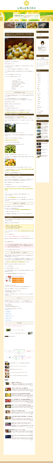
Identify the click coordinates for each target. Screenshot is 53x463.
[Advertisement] (13, 341)
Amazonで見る (15, 278)
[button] (19, 352)
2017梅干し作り (8, 308)
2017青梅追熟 (8, 310)
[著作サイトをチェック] (15, 356)
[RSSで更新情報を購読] (23, 356)
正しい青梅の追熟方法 (16, 85)
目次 (18, 79)
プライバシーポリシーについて (38, 460)
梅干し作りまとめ (9, 318)
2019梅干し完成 (8, 316)
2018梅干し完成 (8, 312)
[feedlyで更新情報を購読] (22, 356)
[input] (42, 34)
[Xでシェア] (9, 350)
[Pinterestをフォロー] (20, 356)
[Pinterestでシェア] (29, 350)
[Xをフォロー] (17, 356)
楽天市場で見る (22, 278)
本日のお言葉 (14, 89)
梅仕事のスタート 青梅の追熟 (16, 84)
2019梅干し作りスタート (10, 314)
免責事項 (44, 460)
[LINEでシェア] (19, 350)
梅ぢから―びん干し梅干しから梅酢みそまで (18, 276)
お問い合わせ (47, 460)
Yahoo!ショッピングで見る (29, 278)
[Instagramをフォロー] (18, 356)
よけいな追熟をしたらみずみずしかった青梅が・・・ (20, 83)
